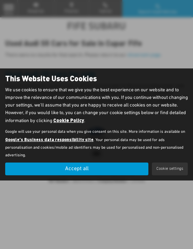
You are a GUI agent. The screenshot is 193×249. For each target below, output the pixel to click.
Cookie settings (169, 169)
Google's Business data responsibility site (49, 139)
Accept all (77, 169)
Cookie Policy (68, 120)
